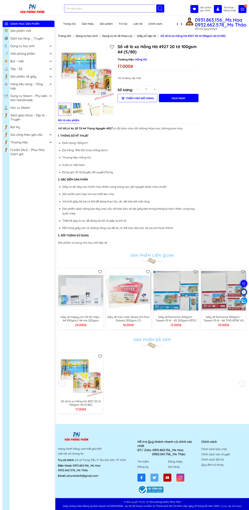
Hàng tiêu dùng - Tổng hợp (23, 86)
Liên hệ (137, 23)
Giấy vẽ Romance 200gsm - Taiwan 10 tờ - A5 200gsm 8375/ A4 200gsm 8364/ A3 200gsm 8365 (176, 318)
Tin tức (123, 23)
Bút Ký (12, 127)
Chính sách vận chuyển (215, 454)
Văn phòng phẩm (19, 53)
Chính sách (156, 23)
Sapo (239, 506)
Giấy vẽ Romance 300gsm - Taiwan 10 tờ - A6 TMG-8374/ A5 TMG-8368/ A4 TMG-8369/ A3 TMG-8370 (223, 318)
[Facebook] (141, 478)
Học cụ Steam (17, 107)
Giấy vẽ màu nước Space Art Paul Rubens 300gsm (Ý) (128, 318)
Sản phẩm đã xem (152, 339)
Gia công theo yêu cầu (23, 134)
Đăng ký (142, 466)
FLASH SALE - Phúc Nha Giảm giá (24, 151)
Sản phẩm (106, 23)
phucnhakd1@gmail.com (82, 475)
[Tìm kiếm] (160, 8)
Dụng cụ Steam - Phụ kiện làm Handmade (25, 97)
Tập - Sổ (13, 68)
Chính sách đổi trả (212, 459)
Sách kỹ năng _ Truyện (23, 38)
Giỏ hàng (173, 466)
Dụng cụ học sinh (19, 45)
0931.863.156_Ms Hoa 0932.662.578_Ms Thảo (220, 22)
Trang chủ (69, 23)
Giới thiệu (88, 23)
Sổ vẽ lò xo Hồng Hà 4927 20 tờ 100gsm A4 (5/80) (81, 403)
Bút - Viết (14, 61)
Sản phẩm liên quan (152, 255)
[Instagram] (180, 478)
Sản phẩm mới (17, 30)
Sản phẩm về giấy (20, 76)
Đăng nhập (175, 461)
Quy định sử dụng (212, 464)
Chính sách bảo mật (214, 449)
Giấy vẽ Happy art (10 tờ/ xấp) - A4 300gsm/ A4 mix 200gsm (81, 318)
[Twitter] (154, 478)
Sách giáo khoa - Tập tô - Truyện (25, 117)
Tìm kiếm (143, 461)
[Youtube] (167, 478)
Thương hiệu (16, 142)
